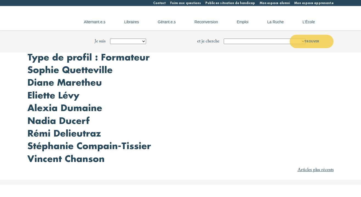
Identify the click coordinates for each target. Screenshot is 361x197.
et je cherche (208, 41)
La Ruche (275, 22)
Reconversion (206, 22)
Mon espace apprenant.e (314, 3)
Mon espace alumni (275, 3)
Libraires (131, 22)
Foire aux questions (185, 3)
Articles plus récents (316, 170)
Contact (159, 3)
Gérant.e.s (167, 22)
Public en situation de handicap (230, 3)
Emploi (242, 22)
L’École (309, 22)
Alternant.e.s (95, 22)
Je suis (100, 41)
